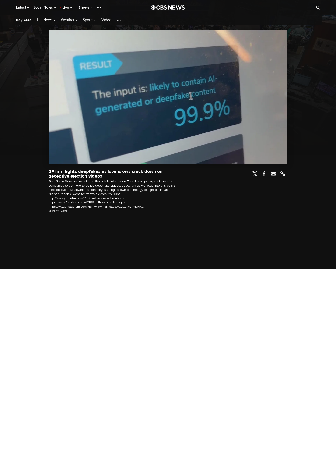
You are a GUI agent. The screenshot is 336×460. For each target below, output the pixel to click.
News (49, 20)
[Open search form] (318, 7)
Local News (45, 7)
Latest (22, 7)
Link (282, 173)
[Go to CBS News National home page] (168, 7)
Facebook (264, 173)
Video (106, 20)
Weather (69, 20)
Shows (85, 7)
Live (67, 7)
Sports (89, 20)
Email (273, 173)
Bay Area (24, 20)
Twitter (254, 173)
